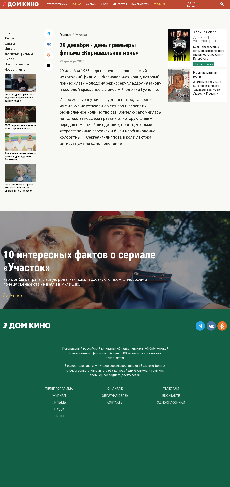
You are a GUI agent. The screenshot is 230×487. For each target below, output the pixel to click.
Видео (9, 59)
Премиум (159, 4)
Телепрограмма (57, 4)
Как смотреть (140, 4)
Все (7, 33)
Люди (104, 4)
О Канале (115, 388)
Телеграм (171, 388)
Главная (65, 35)
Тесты (9, 38)
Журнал (76, 4)
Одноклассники (171, 402)
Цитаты (10, 49)
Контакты (115, 402)
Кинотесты (120, 4)
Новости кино (15, 69)
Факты (10, 44)
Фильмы (91, 4)
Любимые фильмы (19, 54)
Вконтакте (171, 395)
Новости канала (17, 64)
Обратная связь (115, 395)
